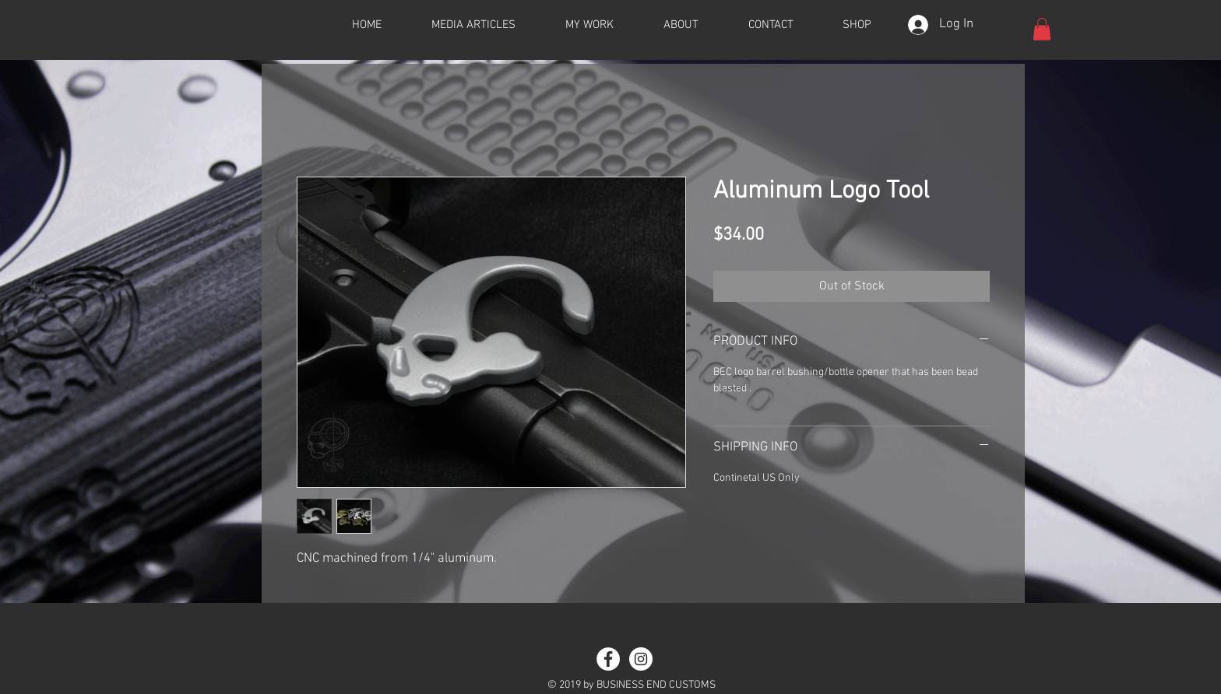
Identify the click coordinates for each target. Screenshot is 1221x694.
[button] (1042, 29)
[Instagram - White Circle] (641, 659)
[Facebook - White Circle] (608, 659)
